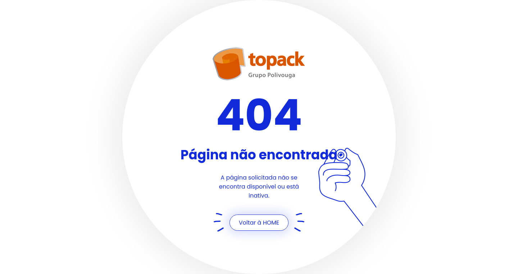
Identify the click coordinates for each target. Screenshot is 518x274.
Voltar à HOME (259, 222)
